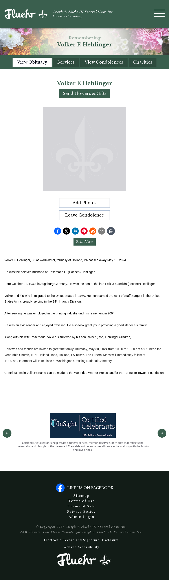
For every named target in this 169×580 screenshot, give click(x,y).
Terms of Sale (81, 506)
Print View (84, 242)
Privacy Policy (81, 512)
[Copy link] (111, 231)
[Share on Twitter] (66, 231)
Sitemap (81, 496)
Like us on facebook (84, 487)
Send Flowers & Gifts (84, 93)
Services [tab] (66, 62)
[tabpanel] (84, 227)
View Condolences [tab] (104, 62)
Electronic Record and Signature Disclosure (81, 540)
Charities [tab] (142, 62)
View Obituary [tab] (32, 62)
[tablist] (85, 62)
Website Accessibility (81, 547)
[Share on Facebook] (57, 231)
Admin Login (81, 517)
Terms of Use (81, 501)
